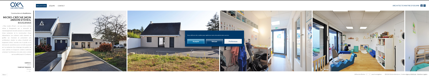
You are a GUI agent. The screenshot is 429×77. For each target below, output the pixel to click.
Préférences (233, 41)
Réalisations (41, 6)
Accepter (196, 41)
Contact (61, 6)
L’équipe (52, 6)
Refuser (214, 41)
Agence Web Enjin (411, 74)
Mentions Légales (422, 74)
